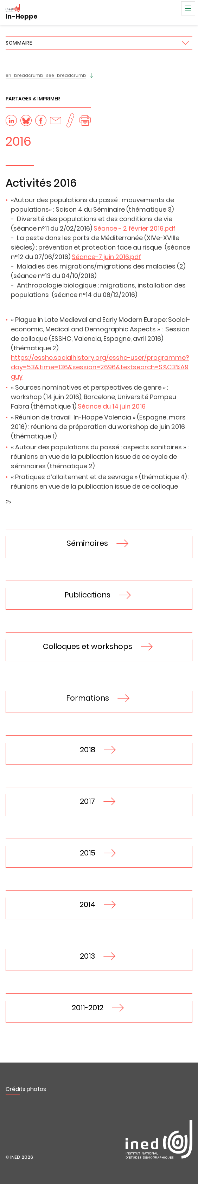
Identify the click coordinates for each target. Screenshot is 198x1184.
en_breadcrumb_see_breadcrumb (46, 75)
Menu (188, 8)
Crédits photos (26, 1089)
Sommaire (19, 42)
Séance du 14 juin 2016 (112, 406)
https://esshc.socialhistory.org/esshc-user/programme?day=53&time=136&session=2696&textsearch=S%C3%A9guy (100, 367)
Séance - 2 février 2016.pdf (134, 228)
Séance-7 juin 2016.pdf (106, 256)
